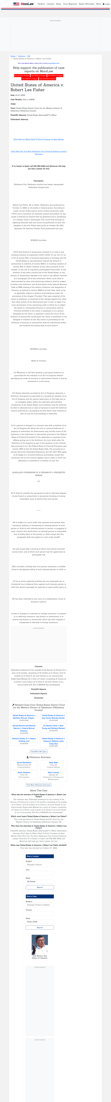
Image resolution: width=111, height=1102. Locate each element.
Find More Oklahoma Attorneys (38, 785)
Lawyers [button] (50, 4)
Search (40, 887)
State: (28, 878)
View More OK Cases (38, 752)
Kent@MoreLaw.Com (54, 63)
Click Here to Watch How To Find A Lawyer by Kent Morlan (38, 139)
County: (29, 910)
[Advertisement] (55, 38)
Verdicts (21, 56)
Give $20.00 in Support (47, 79)
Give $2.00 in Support (38, 75)
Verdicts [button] (41, 4)
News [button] (58, 4)
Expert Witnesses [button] (86, 4)
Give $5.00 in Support (55, 75)
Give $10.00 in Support (30, 79)
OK (28, 56)
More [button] (98, 4)
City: (28, 870)
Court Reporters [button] (70, 4)
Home (13, 56)
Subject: (29, 861)
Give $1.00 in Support (22, 75)
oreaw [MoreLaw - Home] (23, 4)
